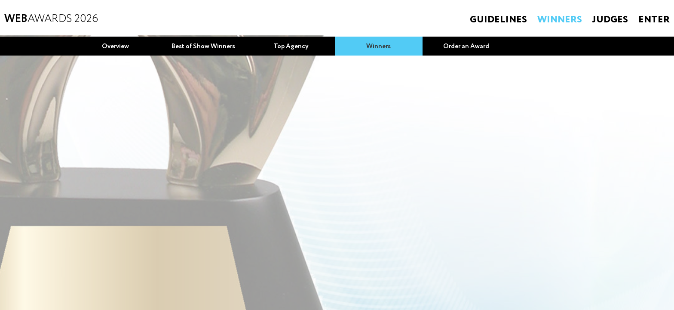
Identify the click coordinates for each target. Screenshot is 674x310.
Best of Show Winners (203, 46)
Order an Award (466, 46)
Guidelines (498, 20)
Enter (654, 20)
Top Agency (291, 46)
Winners (559, 20)
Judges (610, 20)
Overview (115, 46)
